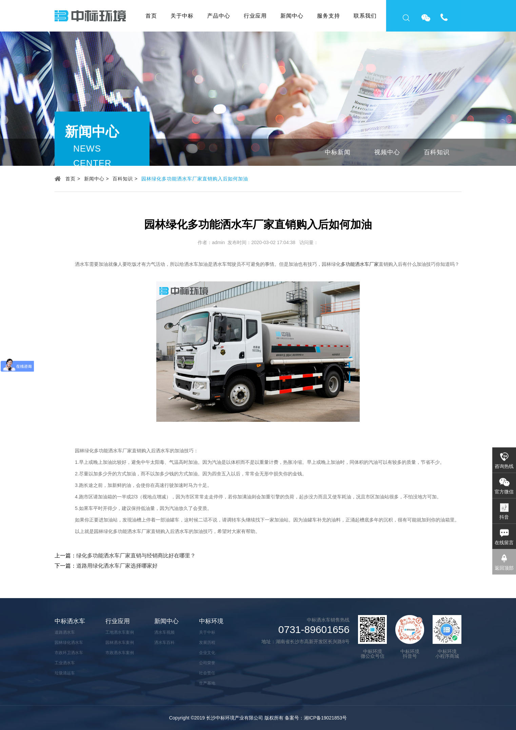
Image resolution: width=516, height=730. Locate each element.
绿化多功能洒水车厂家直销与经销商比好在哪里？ (136, 555)
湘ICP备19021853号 (325, 718)
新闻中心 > (96, 178)
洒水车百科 (164, 642)
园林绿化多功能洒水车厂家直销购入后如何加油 (194, 178)
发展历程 (207, 642)
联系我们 (365, 16)
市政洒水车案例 (119, 652)
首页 (151, 16)
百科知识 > (125, 178)
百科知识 (437, 152)
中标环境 (211, 621)
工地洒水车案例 (119, 632)
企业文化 (207, 652)
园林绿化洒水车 (69, 642)
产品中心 (218, 16)
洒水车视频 (164, 632)
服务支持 (328, 16)
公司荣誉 (207, 662)
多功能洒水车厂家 (360, 264)
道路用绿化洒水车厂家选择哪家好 (117, 566)
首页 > (72, 178)
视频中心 (387, 152)
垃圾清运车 (65, 673)
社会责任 (207, 673)
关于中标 (182, 16)
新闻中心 (291, 16)
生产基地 (207, 683)
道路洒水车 (65, 632)
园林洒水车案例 (119, 642)
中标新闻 (338, 152)
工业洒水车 (65, 662)
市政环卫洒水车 (69, 652)
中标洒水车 (70, 621)
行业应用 (255, 16)
